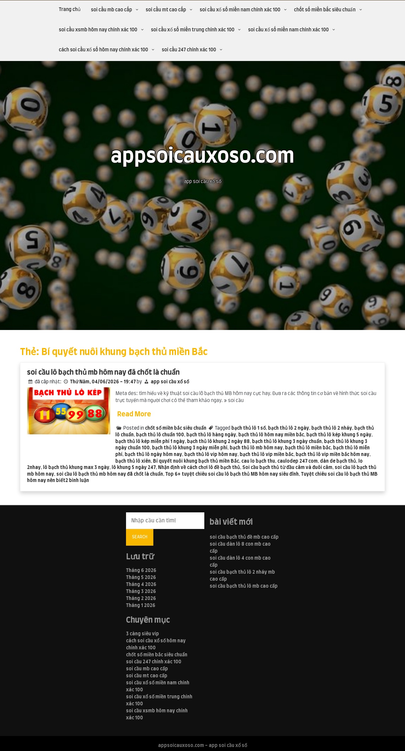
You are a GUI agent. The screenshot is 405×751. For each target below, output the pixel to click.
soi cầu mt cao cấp (166, 10)
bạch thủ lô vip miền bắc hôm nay (332, 454)
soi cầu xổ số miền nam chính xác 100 (240, 10)
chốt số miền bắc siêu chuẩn (325, 10)
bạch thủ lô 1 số (248, 428)
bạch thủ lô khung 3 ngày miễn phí (189, 448)
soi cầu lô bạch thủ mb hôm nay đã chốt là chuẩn (103, 372)
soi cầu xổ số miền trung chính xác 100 (193, 30)
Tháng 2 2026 (141, 598)
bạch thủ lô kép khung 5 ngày (338, 435)
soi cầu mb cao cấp (111, 10)
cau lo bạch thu (258, 461)
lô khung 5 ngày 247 (134, 467)
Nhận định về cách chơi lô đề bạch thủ (199, 467)
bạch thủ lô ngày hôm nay (153, 454)
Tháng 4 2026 (141, 584)
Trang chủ (70, 9)
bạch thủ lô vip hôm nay (210, 454)
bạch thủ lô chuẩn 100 (160, 435)
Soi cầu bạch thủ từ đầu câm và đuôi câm (287, 467)
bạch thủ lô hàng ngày (211, 435)
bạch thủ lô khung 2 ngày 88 (218, 441)
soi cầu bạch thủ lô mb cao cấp (244, 586)
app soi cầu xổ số (170, 382)
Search (139, 537)
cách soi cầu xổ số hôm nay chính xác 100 (103, 50)
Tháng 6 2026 (141, 570)
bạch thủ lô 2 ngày (288, 428)
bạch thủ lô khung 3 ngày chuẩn (287, 441)
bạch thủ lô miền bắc (308, 448)
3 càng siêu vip (142, 634)
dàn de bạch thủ (338, 461)
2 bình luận (77, 480)
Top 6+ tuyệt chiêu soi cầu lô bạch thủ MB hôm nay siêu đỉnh (232, 474)
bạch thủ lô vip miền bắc (266, 454)
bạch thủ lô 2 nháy (331, 428)
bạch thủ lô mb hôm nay (256, 448)
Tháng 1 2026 (140, 605)
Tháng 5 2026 (141, 577)
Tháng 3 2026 (141, 591)
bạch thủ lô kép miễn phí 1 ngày (150, 441)
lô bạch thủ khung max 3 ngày (76, 467)
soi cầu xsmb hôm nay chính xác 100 (98, 30)
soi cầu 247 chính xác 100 (189, 50)
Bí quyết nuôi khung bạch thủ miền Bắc (196, 461)
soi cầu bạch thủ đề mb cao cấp (244, 537)
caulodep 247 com (297, 461)
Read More (134, 414)
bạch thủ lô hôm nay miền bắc (271, 435)
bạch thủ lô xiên (133, 461)
